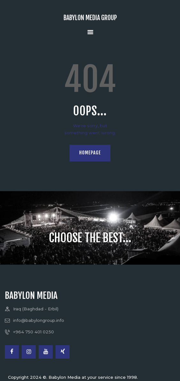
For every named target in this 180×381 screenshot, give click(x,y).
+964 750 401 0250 (33, 331)
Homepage (90, 153)
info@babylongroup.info (38, 320)
